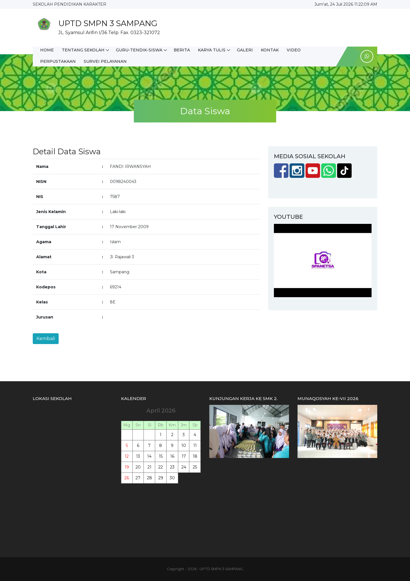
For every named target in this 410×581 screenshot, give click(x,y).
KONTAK (270, 50)
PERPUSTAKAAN (58, 61)
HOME (47, 50)
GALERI (245, 50)
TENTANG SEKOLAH (83, 50)
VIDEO (294, 50)
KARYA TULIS (212, 50)
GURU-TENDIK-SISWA (139, 50)
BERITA (182, 50)
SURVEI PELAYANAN (105, 61)
